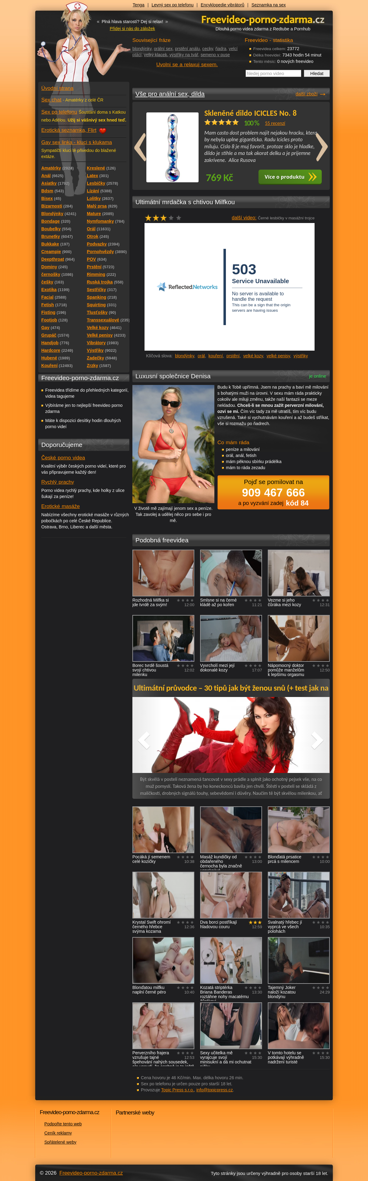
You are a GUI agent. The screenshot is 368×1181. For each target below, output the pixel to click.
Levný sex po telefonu (172, 4)
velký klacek (155, 54)
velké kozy (253, 355)
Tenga (139, 4)
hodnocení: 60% (165, 217)
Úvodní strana (57, 88)
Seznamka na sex (268, 4)
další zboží (307, 93)
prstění (233, 355)
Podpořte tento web (63, 1123)
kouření (216, 355)
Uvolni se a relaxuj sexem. (187, 64)
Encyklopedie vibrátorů (222, 4)
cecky (207, 48)
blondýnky (142, 48)
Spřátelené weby (60, 1142)
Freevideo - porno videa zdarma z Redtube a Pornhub (71, 45)
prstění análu (187, 48)
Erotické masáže (60, 506)
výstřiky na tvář (183, 54)
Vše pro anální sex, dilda (170, 93)
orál (201, 355)
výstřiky (301, 355)
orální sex (163, 48)
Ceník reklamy (58, 1133)
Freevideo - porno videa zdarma (263, 19)
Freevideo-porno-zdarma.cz (91, 1173)
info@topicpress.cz (214, 1089)
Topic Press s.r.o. (177, 1089)
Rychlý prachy (57, 482)
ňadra (220, 48)
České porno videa (63, 458)
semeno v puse (215, 54)
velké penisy (278, 355)
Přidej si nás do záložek (132, 28)
